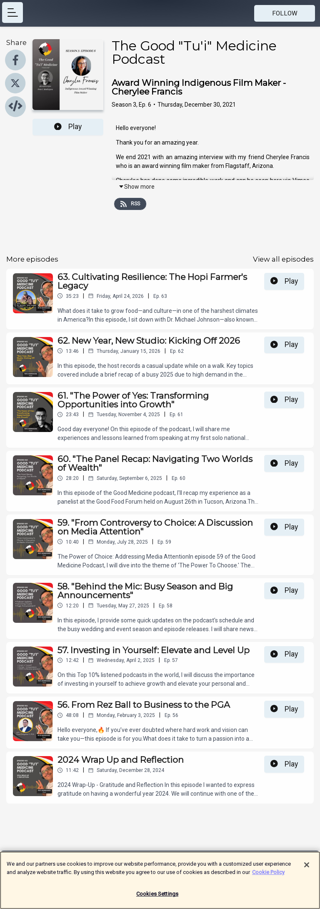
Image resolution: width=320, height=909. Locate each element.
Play (68, 126)
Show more (136, 186)
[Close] (307, 869)
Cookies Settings (157, 898)
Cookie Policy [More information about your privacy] (268, 876)
